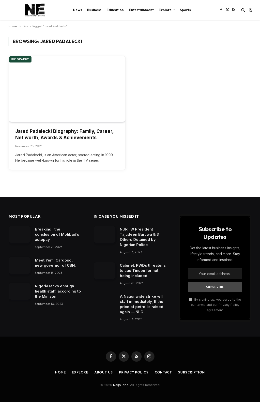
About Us (103, 372)
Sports (185, 10)
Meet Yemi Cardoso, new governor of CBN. (55, 263)
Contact (163, 372)
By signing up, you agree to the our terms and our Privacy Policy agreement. (215, 305)
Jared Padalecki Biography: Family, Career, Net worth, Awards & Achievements (64, 134)
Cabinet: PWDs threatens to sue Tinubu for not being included (143, 270)
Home (60, 372)
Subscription (191, 372)
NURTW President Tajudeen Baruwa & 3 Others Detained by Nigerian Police (139, 237)
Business (94, 10)
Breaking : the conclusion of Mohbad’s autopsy (57, 234)
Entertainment (141, 10)
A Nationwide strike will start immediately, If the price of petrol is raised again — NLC (141, 304)
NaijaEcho (120, 385)
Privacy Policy (134, 372)
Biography (20, 59)
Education (115, 10)
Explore (165, 10)
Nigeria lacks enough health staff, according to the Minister (58, 291)
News (77, 10)
